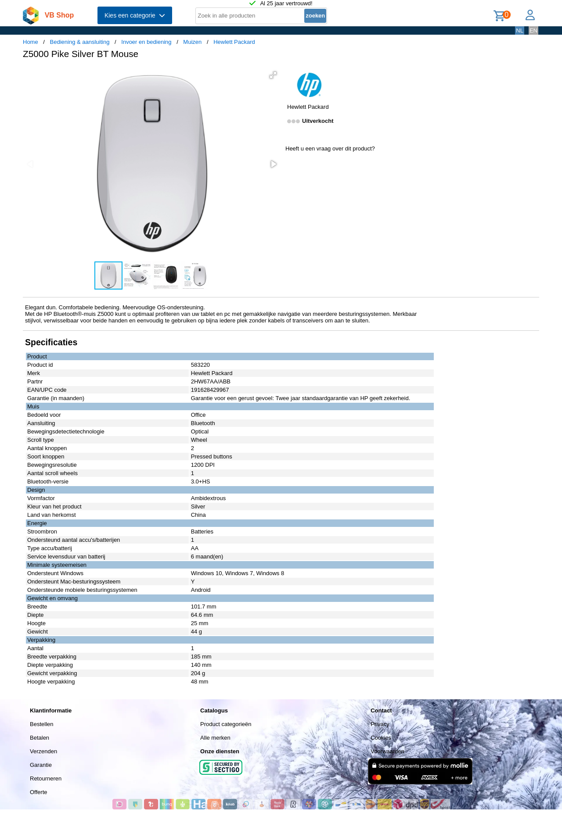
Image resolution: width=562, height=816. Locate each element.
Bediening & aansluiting (80, 42)
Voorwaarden (387, 751)
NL (519, 30)
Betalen (39, 737)
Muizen (192, 42)
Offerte (38, 792)
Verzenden (43, 751)
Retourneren (45, 778)
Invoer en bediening (146, 42)
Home (30, 42)
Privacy (380, 724)
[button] (273, 75)
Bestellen (41, 724)
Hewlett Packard (234, 42)
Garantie (41, 765)
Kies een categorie (134, 15)
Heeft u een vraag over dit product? (330, 148)
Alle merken (215, 737)
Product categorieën (225, 724)
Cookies (381, 737)
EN (533, 30)
